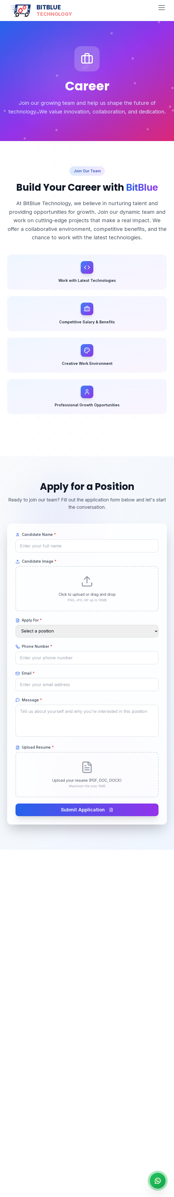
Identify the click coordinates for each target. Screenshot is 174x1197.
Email (25, 673)
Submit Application (87, 809)
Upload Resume (35, 747)
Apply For (29, 620)
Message (29, 700)
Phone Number (34, 646)
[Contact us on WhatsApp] (158, 1181)
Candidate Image (36, 561)
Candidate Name (36, 534)
